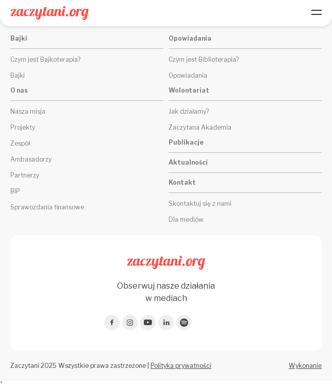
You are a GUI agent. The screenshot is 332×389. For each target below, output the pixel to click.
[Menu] (316, 13)
